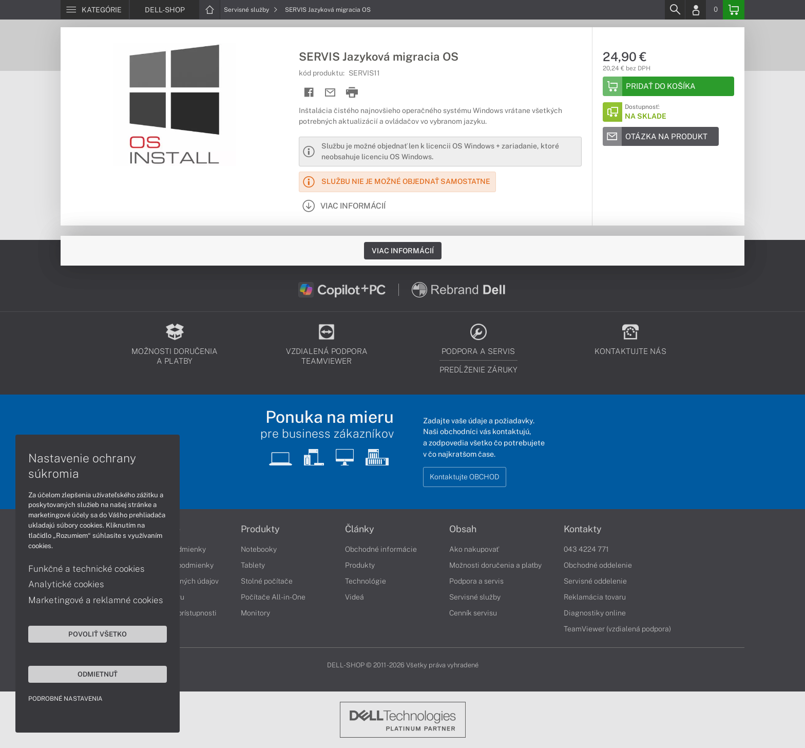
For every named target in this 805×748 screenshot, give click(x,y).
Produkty (260, 529)
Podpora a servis (476, 581)
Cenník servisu (473, 613)
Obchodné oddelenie (598, 565)
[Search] (674, 10)
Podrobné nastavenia (65, 698)
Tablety (253, 565)
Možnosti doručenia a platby (495, 565)
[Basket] (733, 10)
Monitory (255, 613)
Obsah (462, 529)
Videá (354, 597)
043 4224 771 (586, 549)
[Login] (695, 10)
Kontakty (583, 529)
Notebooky (259, 549)
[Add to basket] (668, 86)
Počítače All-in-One (273, 597)
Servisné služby (251, 9)
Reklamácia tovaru (595, 597)
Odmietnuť (98, 674)
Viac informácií (403, 251)
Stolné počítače (267, 581)
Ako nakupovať (474, 549)
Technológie (365, 581)
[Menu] (95, 10)
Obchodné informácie (381, 549)
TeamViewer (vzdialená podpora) (617, 629)
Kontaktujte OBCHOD (465, 477)
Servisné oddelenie (595, 581)
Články (359, 529)
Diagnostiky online (595, 613)
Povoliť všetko (97, 634)
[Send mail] (330, 93)
